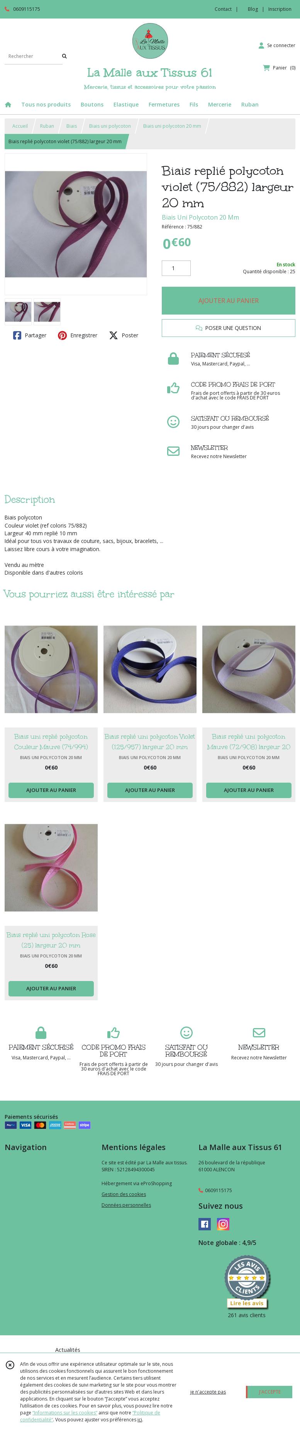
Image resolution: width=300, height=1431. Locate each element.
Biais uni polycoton (110, 126)
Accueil (20, 126)
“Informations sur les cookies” (64, 1412)
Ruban (47, 126)
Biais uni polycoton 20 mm (172, 126)
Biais (71, 126)
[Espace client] (277, 45)
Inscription (280, 9)
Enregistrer (77, 335)
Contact (223, 9)
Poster (123, 335)
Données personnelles (126, 1205)
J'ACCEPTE (270, 1392)
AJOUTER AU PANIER (228, 300)
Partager (29, 335)
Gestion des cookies (124, 1194)
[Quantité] (176, 268)
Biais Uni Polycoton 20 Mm (200, 217)
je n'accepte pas (208, 1392)
